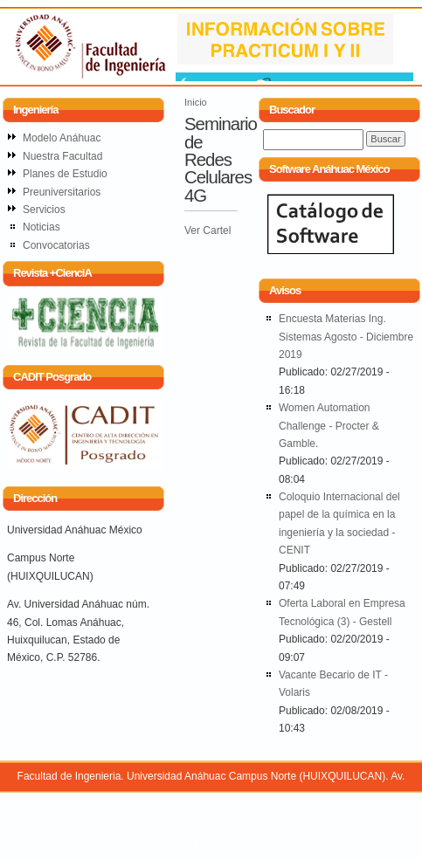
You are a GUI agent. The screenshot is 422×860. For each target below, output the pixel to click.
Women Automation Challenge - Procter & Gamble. (329, 426)
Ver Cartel (207, 230)
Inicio (195, 102)
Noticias (41, 227)
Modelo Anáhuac (61, 138)
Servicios (44, 209)
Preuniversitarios (61, 192)
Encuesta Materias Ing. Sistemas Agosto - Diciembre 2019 (346, 337)
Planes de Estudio (65, 174)
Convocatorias (56, 245)
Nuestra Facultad (62, 156)
